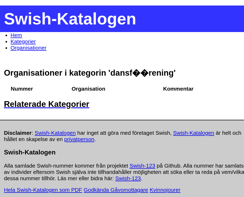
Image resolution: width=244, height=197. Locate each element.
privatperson (79, 139)
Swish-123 (142, 166)
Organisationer (28, 48)
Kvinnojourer (165, 190)
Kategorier (23, 41)
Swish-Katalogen (55, 133)
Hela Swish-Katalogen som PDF (43, 190)
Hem (16, 35)
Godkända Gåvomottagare (116, 190)
